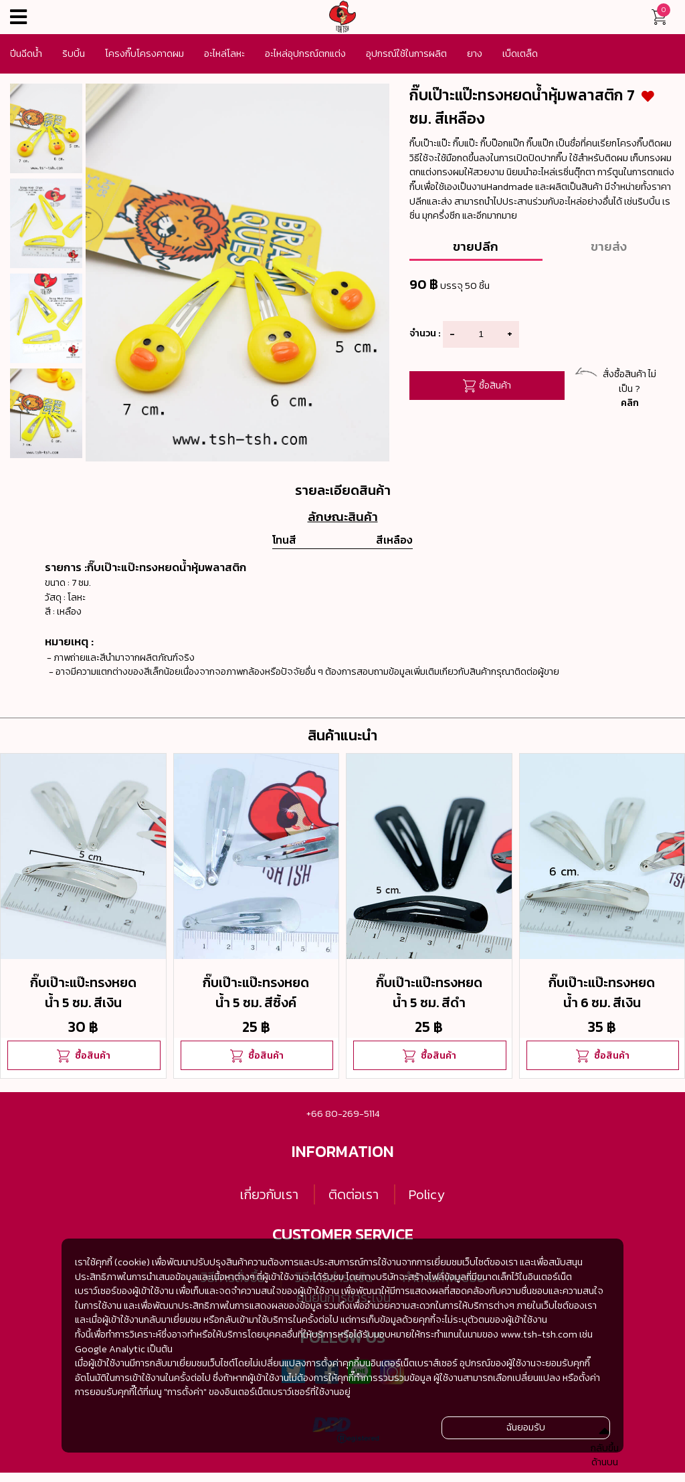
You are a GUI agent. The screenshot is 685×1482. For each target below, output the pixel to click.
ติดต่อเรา (353, 1194)
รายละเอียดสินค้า (343, 490)
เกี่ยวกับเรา (269, 1194)
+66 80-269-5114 (342, 1113)
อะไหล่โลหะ (224, 53)
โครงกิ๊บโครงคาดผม (144, 53)
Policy (427, 1194)
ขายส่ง (609, 246)
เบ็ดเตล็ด (520, 53)
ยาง (474, 53)
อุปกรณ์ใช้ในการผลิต (406, 53)
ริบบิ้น (73, 53)
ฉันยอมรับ (525, 1427)
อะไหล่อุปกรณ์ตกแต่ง (305, 53)
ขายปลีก (475, 246)
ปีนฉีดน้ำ (26, 53)
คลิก (630, 402)
